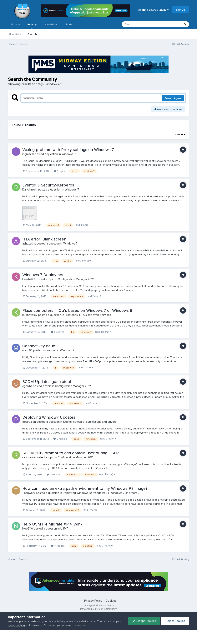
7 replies (58, 545)
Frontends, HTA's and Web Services (88, 314)
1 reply (59, 171)
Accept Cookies (144, 620)
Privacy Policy (93, 600)
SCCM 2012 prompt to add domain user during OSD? (70, 453)
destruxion (29, 421)
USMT (64, 528)
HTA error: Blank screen (44, 239)
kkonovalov (29, 314)
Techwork (28, 492)
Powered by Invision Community (98, 608)
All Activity (14, 34)
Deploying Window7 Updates (48, 417)
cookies (33, 621)
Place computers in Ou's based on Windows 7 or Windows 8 (77, 310)
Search (32, 34)
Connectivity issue (38, 346)
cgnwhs (27, 386)
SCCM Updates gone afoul (46, 381)
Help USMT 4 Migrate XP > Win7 (52, 524)
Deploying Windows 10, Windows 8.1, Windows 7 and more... (101, 492)
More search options (168, 109)
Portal (69, 24)
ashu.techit (29, 243)
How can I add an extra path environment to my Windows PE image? (85, 488)
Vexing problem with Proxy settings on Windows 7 (68, 149)
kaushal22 (28, 279)
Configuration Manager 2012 (76, 279)
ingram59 (28, 154)
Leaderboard (51, 24)
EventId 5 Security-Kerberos (48, 185)
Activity (32, 26)
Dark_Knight (29, 189)
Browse (15, 24)
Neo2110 (27, 528)
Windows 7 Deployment (44, 274)
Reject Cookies (175, 620)
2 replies (57, 331)
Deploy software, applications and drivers (89, 421)
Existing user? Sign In (153, 9)
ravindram (28, 457)
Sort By (179, 134)
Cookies (111, 600)
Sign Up (180, 9)
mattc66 (27, 350)
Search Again (173, 98)
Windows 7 (69, 154)
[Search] (141, 24)
